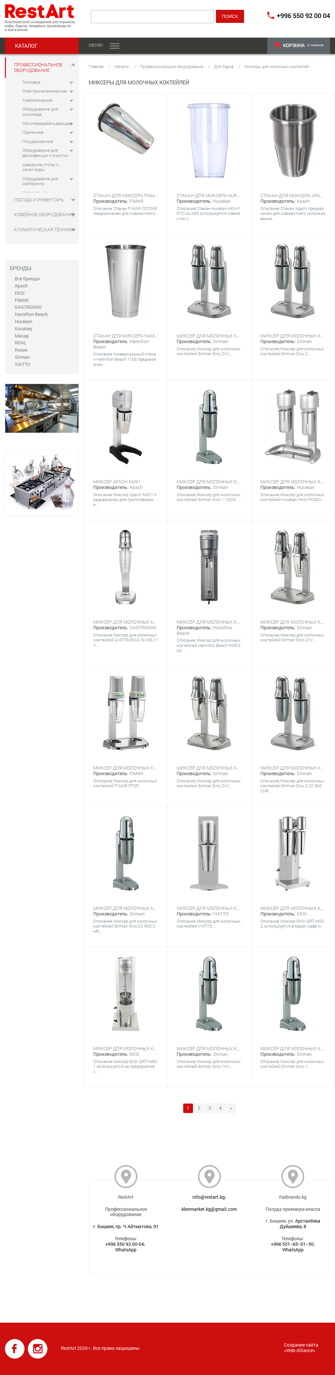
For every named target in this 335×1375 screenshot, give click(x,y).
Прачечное (33, 132)
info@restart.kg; (209, 1197)
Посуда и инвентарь (39, 200)
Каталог (122, 66)
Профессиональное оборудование (38, 67)
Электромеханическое (44, 91)
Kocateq (23, 328)
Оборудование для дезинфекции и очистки (45, 152)
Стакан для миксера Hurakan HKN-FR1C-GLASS (232, 195)
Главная (96, 66)
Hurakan (23, 321)
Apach (21, 286)
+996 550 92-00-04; (125, 1244)
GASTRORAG (28, 307)
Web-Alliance (299, 1350)
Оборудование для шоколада (40, 111)
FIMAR (21, 300)
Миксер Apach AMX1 (117, 482)
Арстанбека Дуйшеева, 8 (300, 1223)
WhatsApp (125, 1249)
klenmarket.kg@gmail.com (209, 1209)
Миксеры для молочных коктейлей (276, 66)
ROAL (20, 342)
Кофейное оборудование (44, 214)
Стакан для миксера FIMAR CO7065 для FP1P (145, 195)
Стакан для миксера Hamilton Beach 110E (143, 336)
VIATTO (22, 364)
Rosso (21, 350)
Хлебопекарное (37, 100)
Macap (22, 336)
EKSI (20, 293)
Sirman (22, 357)
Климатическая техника (44, 229)
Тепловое (31, 82)
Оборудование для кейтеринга (40, 181)
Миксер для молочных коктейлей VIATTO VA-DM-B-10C (241, 908)
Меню (95, 45)
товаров (299, 45)
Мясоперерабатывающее (47, 123)
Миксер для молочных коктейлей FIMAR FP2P (148, 768)
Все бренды (27, 278)
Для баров (224, 66)
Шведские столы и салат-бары (40, 167)
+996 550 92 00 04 (303, 15)
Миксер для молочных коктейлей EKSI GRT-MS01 (151, 1048)
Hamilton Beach (31, 314)
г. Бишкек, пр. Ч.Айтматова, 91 (126, 1226)
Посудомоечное (37, 141)
